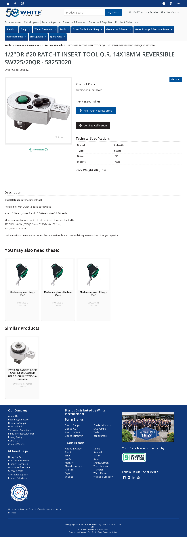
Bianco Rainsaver (74, 435)
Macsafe (69, 462)
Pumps (24, 29)
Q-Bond (69, 476)
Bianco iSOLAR (72, 432)
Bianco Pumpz (72, 425)
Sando (97, 448)
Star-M (97, 455)
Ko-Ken (68, 459)
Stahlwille (98, 452)
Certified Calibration (95, 125)
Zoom (61, 137)
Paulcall (69, 469)
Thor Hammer (101, 466)
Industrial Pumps (14, 36)
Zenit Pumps (100, 435)
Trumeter (98, 469)
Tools (63, 29)
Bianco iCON (71, 428)
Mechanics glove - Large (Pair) (22, 294)
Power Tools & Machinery (86, 29)
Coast (68, 452)
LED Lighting (36, 36)
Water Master (100, 473)
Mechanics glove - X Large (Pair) (93, 294)
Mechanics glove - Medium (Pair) (58, 294)
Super (97, 459)
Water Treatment (44, 29)
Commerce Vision (109, 532)
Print (177, 79)
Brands (10, 29)
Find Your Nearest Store (98, 110)
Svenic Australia (102, 462)
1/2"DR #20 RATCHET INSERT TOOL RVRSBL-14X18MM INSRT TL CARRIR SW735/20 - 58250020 (22, 375)
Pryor (68, 473)
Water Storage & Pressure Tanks (152, 29)
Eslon (67, 455)
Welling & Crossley (103, 476)
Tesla (96, 432)
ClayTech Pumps (102, 425)
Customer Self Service (88, 532)
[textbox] (84, 12)
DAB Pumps (100, 428)
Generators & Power (117, 29)
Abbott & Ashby (73, 448)
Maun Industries (73, 466)
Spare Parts (56, 36)
